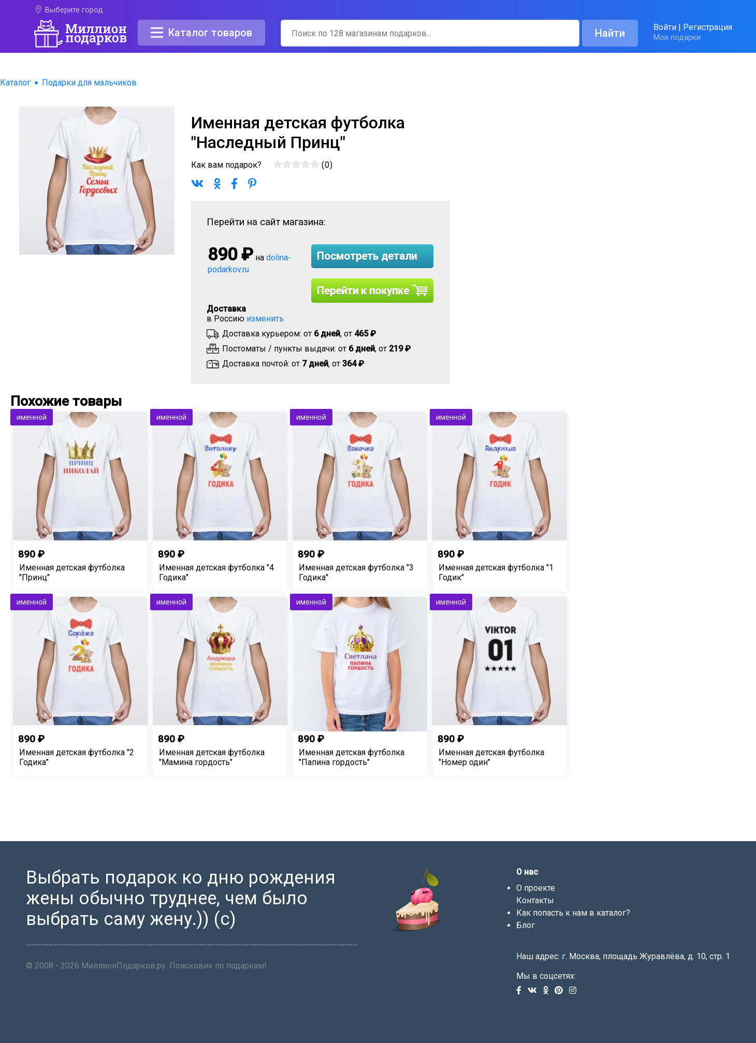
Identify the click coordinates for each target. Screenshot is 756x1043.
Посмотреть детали (367, 256)
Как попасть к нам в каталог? (573, 913)
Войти (664, 27)
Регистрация (707, 27)
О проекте (535, 888)
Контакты (535, 900)
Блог (525, 925)
